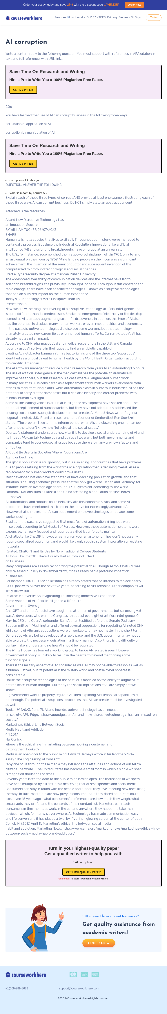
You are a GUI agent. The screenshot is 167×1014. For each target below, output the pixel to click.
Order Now (134, 4)
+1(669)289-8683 (17, 988)
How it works (76, 17)
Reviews (124, 17)
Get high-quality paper (83, 872)
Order (154, 17)
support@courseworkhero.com (79, 988)
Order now (99, 943)
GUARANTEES (96, 17)
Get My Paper (23, 89)
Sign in (137, 17)
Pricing (112, 17)
